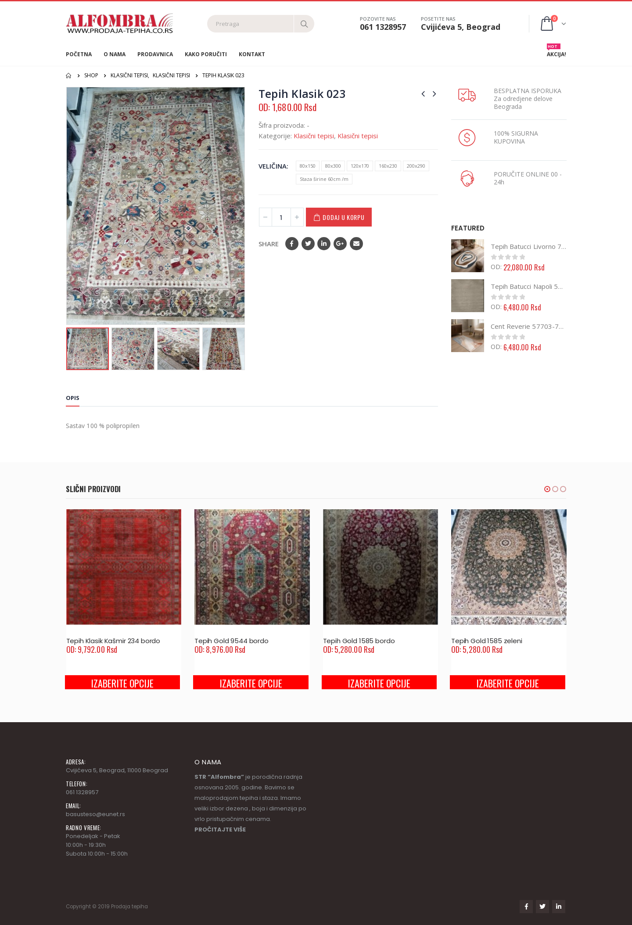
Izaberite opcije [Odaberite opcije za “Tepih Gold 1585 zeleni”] (507, 683)
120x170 (360, 165)
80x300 (333, 165)
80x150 (308, 165)
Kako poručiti (206, 54)
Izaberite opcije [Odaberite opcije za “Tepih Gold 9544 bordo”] (250, 683)
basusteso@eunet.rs (95, 814)
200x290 (416, 165)
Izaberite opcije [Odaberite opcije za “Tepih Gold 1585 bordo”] (379, 683)
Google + (340, 243)
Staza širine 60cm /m (324, 179)
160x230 (388, 165)
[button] (547, 489)
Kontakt (252, 54)
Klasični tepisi (314, 135)
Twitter (308, 243)
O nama (115, 54)
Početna (79, 54)
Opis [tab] (72, 398)
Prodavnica (155, 54)
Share (269, 243)
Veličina (273, 166)
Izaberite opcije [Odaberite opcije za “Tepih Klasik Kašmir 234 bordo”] (122, 683)
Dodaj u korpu (343, 217)
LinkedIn (323, 243)
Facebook (291, 243)
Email (356, 243)
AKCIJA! (556, 52)
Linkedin (558, 906)
